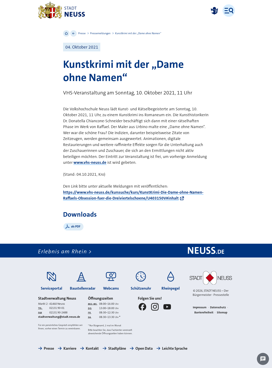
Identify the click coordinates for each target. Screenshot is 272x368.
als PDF (75, 226)
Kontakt (92, 348)
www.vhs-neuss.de (89, 162)
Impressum (199, 307)
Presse (82, 33)
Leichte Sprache (174, 348)
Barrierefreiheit (203, 312)
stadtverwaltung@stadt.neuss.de (59, 317)
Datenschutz (218, 307)
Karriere (69, 348)
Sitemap (222, 312)
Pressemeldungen (100, 33)
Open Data (144, 348)
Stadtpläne (117, 348)
